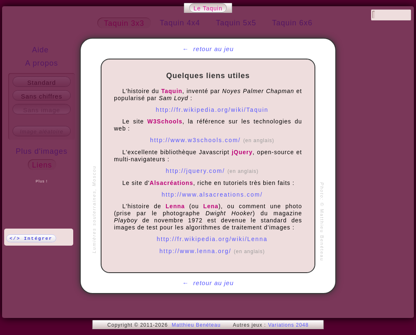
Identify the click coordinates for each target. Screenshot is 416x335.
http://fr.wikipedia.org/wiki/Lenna (212, 239)
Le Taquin (207, 8)
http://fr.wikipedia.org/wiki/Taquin (212, 109)
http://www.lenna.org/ (212, 251)
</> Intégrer (31, 238)
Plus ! (42, 181)
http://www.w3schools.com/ (212, 140)
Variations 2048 (288, 325)
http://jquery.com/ (212, 171)
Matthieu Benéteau (196, 325)
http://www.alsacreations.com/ (211, 194)
